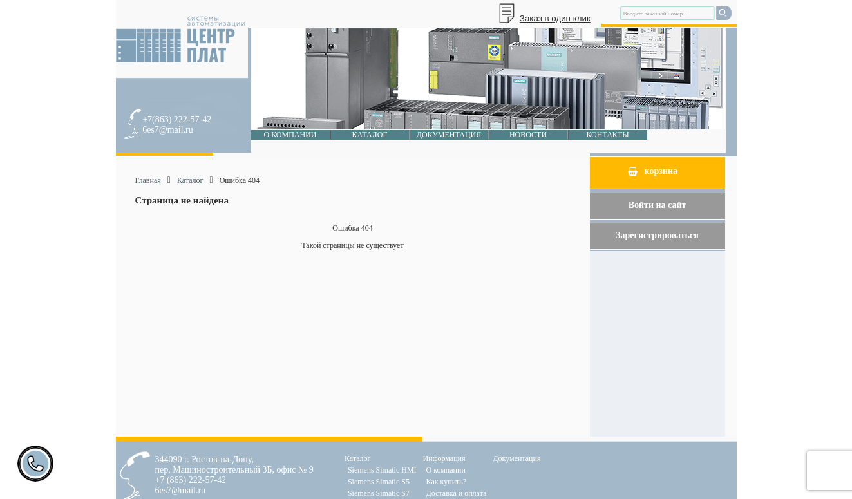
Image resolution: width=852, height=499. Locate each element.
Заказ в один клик (555, 18)
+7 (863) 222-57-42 (191, 480)
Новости (528, 134)
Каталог (370, 134)
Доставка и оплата (456, 493)
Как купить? (446, 481)
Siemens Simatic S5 (379, 481)
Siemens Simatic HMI (382, 470)
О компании (289, 134)
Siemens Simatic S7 (379, 493)
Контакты (607, 134)
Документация (449, 134)
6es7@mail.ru (167, 130)
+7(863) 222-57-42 (176, 119)
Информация (444, 458)
